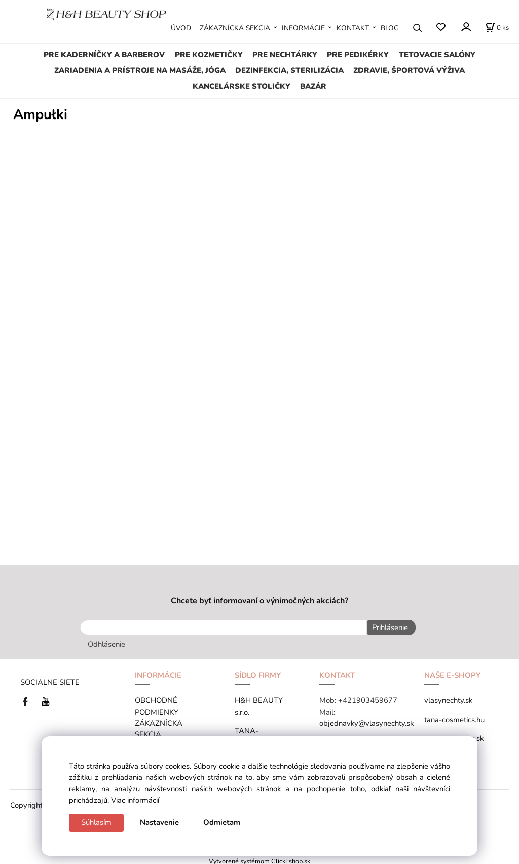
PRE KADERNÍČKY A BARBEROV (104, 55)
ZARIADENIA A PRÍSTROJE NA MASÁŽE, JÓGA (140, 70)
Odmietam (221, 822)
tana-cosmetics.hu (454, 717)
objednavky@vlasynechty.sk (366, 721)
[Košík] (497, 28)
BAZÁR (313, 86)
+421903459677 (367, 698)
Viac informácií (135, 800)
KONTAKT (353, 28)
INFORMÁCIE (303, 28)
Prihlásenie (387, 627)
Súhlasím (96, 822)
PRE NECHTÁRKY (284, 55)
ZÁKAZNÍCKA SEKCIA (235, 28)
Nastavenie (159, 822)
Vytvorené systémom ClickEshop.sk (259, 858)
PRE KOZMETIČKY (209, 55)
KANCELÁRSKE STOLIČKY (241, 86)
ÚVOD (181, 28)
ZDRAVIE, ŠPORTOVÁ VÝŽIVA (409, 70)
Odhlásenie (106, 642)
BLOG (390, 28)
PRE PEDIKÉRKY (358, 55)
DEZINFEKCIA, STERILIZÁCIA (289, 70)
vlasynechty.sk (448, 698)
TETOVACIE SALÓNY (437, 55)
